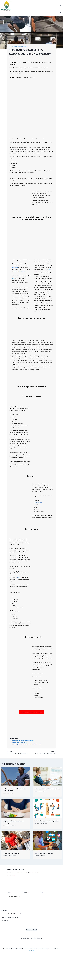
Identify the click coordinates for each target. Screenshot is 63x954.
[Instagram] (31, 930)
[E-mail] (31, 892)
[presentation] (15, 776)
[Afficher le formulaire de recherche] (60, 12)
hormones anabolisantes (19, 271)
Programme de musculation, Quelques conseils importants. (44, 753)
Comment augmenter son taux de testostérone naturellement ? (26, 744)
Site (42, 892)
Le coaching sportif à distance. (44, 853)
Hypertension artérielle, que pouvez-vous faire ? (18, 752)
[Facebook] (27, 930)
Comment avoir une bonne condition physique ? (22, 740)
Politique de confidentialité (36, 938)
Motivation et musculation (11, 853)
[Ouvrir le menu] (60, 5)
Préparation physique (22, 46)
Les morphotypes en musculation (19, 742)
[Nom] (14, 892)
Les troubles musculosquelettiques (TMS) (47, 821)
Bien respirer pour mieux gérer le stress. (47, 789)
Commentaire (11, 876)
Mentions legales (25, 938)
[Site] (48, 892)
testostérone (15, 267)
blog (10, 46)
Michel (12, 56)
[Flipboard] (36, 930)
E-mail (26, 892)
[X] (29, 930)
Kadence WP (31, 950)
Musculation (14, 46)
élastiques (19, 577)
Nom (9, 892)
